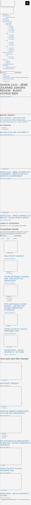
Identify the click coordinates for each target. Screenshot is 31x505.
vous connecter (9, 225)
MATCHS (5, 59)
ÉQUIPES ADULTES (8, 52)
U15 (7, 40)
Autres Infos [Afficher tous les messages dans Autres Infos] (10, 252)
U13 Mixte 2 (11, 37)
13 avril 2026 (12, 354)
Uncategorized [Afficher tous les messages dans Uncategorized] (6, 81)
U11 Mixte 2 (11, 30)
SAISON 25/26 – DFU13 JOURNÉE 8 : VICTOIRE (14, 351)
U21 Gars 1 (11, 57)
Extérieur (8, 62)
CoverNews (19, 499)
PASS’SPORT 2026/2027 (14, 256)
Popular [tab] (8, 238)
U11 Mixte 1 (11, 29)
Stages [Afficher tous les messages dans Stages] (8, 325)
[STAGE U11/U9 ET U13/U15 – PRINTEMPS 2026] (10, 319)
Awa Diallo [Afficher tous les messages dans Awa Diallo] (4, 127)
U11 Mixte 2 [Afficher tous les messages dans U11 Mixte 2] (10, 299)
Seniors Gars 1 (9, 54)
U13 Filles (11, 35)
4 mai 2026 (11, 258)
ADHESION (5, 65)
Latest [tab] (2, 238)
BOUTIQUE (5, 18)
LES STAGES (6, 20)
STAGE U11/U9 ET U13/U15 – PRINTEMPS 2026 (16, 330)
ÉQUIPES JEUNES (7, 21)
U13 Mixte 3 (11, 39)
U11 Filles (11, 27)
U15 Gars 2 (11, 45)
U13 (7, 33)
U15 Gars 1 (11, 43)
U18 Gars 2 (11, 51)
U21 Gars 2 (11, 58)
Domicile (8, 61)
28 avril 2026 (12, 333)
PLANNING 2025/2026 (8, 64)
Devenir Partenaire (10, 17)
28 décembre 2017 (7, 134)
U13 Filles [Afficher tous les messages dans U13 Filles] (9, 347)
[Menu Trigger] (27, 3)
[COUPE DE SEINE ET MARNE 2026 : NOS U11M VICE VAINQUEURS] (10, 265)
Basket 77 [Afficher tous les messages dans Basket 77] (9, 272)
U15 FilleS (11, 42)
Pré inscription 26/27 (10, 67)
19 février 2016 (7, 220)
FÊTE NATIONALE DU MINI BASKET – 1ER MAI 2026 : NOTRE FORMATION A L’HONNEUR (15, 307)
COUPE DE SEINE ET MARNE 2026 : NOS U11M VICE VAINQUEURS (16, 279)
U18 (7, 46)
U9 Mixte (11, 26)
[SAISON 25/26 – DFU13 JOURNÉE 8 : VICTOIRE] (10, 340)
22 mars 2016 (6, 178)
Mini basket (8, 24)
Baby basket (9, 23)
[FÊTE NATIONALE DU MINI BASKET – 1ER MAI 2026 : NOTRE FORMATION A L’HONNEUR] (10, 290)
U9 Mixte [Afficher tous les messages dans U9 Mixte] (9, 301)
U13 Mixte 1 (11, 36)
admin (2, 96)
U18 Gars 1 (11, 49)
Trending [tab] (15, 238)
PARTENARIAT (6, 15)
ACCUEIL (5, 14)
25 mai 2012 (7, 96)
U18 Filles (11, 48)
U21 (7, 55)
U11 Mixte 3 (11, 32)
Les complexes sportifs (8, 68)
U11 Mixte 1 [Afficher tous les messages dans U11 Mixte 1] (10, 273)
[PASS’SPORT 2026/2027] (10, 246)
